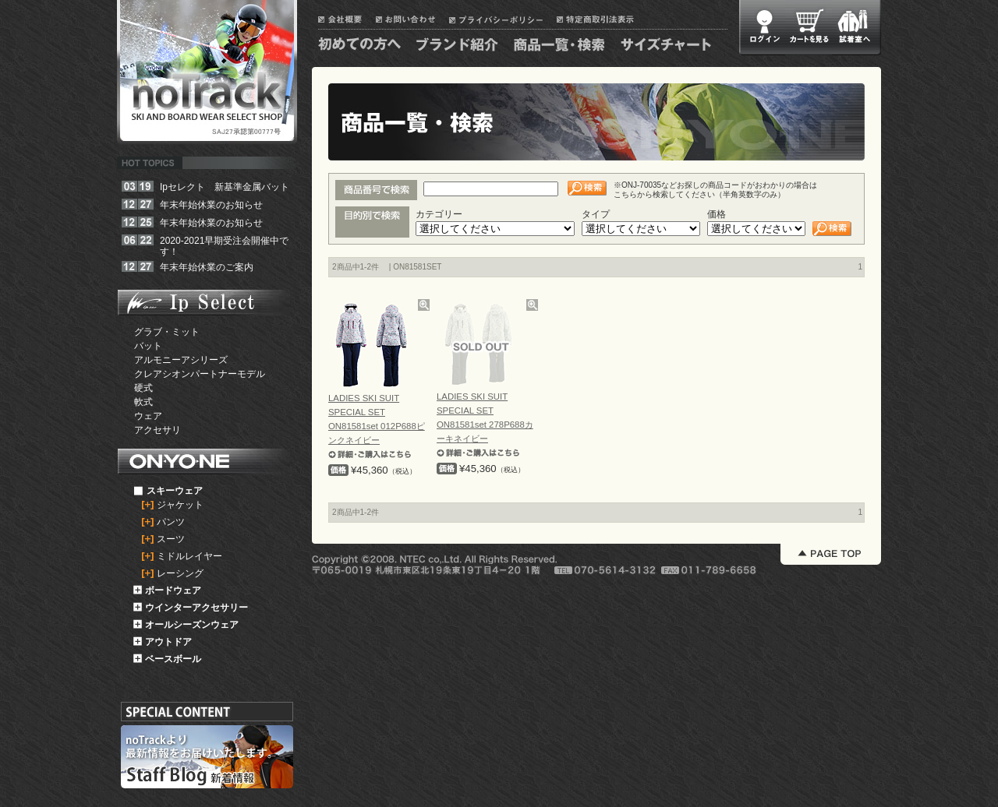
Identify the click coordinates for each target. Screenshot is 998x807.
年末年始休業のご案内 (206, 267)
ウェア (148, 416)
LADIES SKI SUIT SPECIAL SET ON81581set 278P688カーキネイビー (485, 424)
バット (148, 345)
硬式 (143, 387)
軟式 (143, 401)
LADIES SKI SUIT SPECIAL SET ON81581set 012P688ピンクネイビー (376, 426)
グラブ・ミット (167, 331)
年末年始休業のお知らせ (211, 204)
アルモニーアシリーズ (181, 359)
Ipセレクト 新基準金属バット (224, 186)
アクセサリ (157, 430)
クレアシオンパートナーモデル (199, 373)
